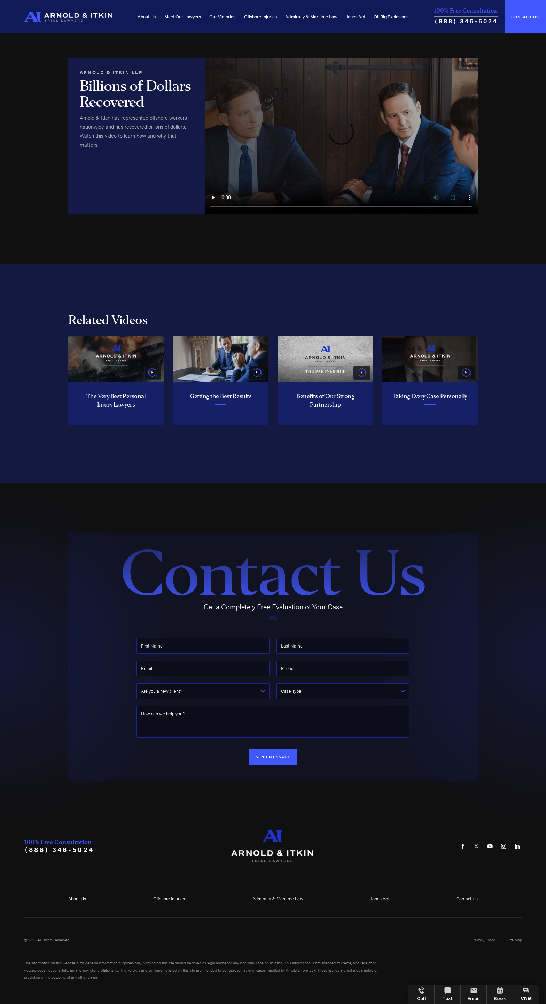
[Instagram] (503, 846)
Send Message (273, 757)
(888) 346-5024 (466, 20)
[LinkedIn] (517, 846)
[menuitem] (147, 16)
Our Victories (222, 16)
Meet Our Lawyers (182, 16)
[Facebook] (462, 846)
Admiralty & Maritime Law (311, 16)
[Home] (68, 17)
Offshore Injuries (260, 16)
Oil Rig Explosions (391, 16)
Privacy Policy (484, 939)
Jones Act (355, 16)
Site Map (514, 939)
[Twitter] (476, 846)
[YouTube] (489, 846)
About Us (147, 16)
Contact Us (525, 16)
